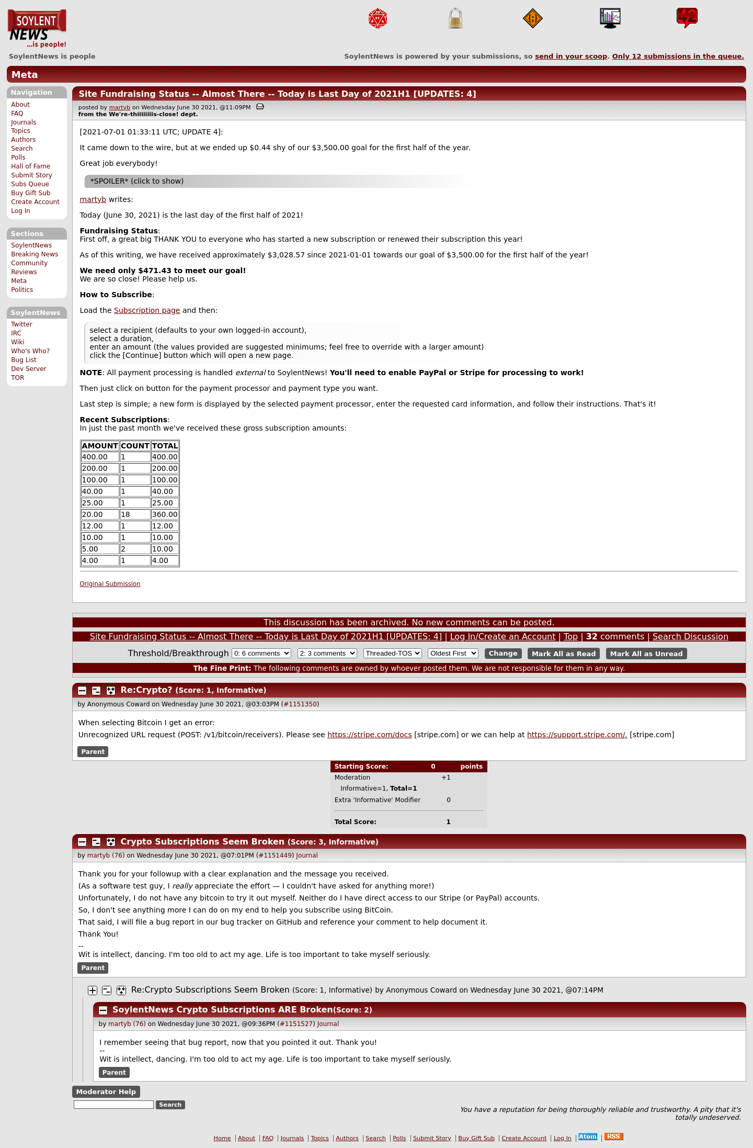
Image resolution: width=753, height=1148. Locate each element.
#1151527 (296, 1024)
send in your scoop (571, 56)
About (20, 104)
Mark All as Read (564, 653)
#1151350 (300, 704)
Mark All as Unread (646, 653)
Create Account (35, 202)
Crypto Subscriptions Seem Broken (203, 842)
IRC (16, 333)
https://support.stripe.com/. (577, 734)
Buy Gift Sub (30, 193)
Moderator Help (106, 1092)
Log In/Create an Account (503, 636)
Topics (20, 130)
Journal (307, 855)
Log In (20, 211)
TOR (17, 377)
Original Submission (110, 584)
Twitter (21, 324)
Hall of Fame (30, 166)
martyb (119, 107)
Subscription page (147, 310)
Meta (25, 74)
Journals (23, 122)
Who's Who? (30, 351)
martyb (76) (106, 855)
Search (22, 148)
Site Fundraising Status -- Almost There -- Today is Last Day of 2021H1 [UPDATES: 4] (277, 94)
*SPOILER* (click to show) (137, 181)
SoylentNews (37, 29)
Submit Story (31, 175)
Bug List (24, 360)
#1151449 (275, 855)
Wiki (17, 342)
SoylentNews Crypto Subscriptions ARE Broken (222, 1010)
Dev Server (28, 369)
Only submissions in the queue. (678, 56)
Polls (18, 157)
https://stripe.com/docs (369, 734)
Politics (22, 290)
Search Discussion (690, 636)
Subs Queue (30, 184)
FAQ (17, 113)
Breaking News (34, 254)
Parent (93, 752)
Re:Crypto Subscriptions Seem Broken (210, 990)
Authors (23, 139)
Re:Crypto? (147, 690)
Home (222, 1138)
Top (571, 636)
